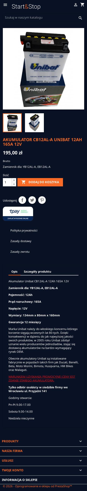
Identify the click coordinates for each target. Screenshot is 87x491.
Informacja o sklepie (19, 480)
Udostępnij (22, 200)
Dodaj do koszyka (40, 182)
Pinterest (42, 200)
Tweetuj (32, 200)
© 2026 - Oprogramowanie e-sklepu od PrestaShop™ (37, 486)
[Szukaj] (43, 17)
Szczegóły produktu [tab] (37, 271)
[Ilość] (7, 182)
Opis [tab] (14, 271)
